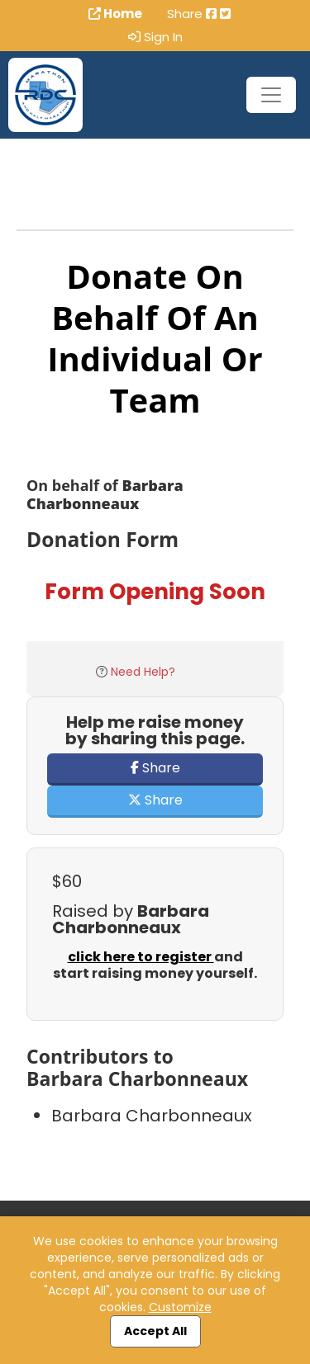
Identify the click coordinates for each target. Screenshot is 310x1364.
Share (155, 767)
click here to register (141, 956)
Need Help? (143, 671)
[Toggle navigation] (271, 95)
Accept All (155, 1331)
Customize (180, 1307)
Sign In (155, 37)
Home (115, 14)
